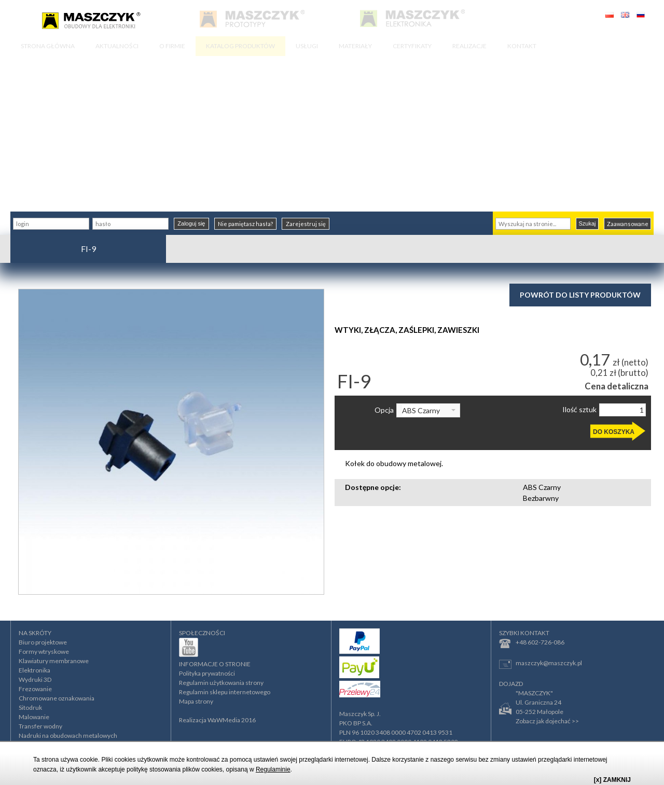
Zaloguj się (191, 223)
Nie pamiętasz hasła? (245, 223)
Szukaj (587, 223)
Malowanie (34, 717)
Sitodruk (30, 707)
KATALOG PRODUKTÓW (240, 46)
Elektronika (34, 670)
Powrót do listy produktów (580, 294)
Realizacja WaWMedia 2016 (217, 720)
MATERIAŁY (355, 46)
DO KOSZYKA (613, 432)
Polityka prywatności (207, 673)
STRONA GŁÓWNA (48, 46)
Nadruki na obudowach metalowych (68, 735)
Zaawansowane (627, 223)
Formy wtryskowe (44, 651)
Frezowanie (35, 689)
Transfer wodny (40, 726)
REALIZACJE (469, 46)
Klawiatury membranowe (54, 661)
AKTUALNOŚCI (117, 46)
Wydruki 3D (35, 679)
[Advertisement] (332, 133)
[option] (171, 442)
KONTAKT (521, 46)
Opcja (384, 410)
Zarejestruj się (306, 223)
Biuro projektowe (43, 642)
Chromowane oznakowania (56, 698)
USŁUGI (307, 46)
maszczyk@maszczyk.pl (540, 664)
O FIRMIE (172, 46)
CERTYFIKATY (412, 46)
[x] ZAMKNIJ (612, 779)
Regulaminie (273, 769)
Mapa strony (196, 701)
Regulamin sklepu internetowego (224, 692)
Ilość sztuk (579, 409)
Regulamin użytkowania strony (221, 682)
